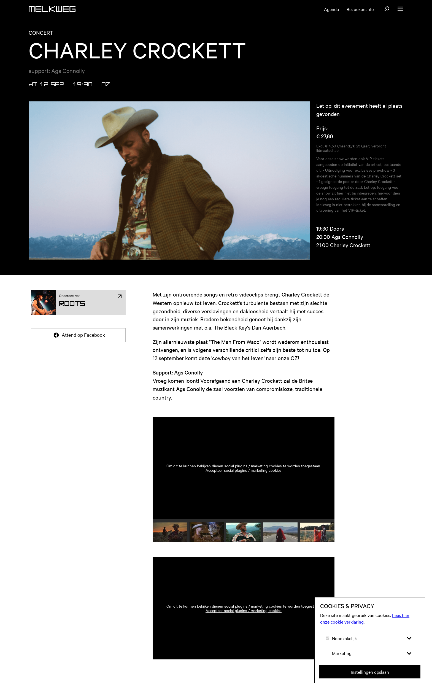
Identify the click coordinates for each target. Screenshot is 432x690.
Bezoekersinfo (360, 9)
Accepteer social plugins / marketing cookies (244, 470)
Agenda (331, 9)
